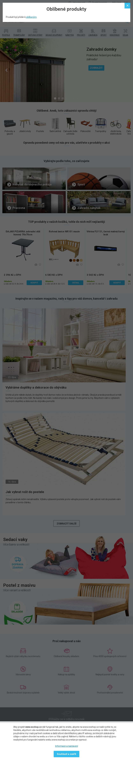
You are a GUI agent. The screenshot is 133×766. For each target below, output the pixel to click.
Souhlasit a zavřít (66, 754)
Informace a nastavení (66, 746)
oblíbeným (31, 17)
